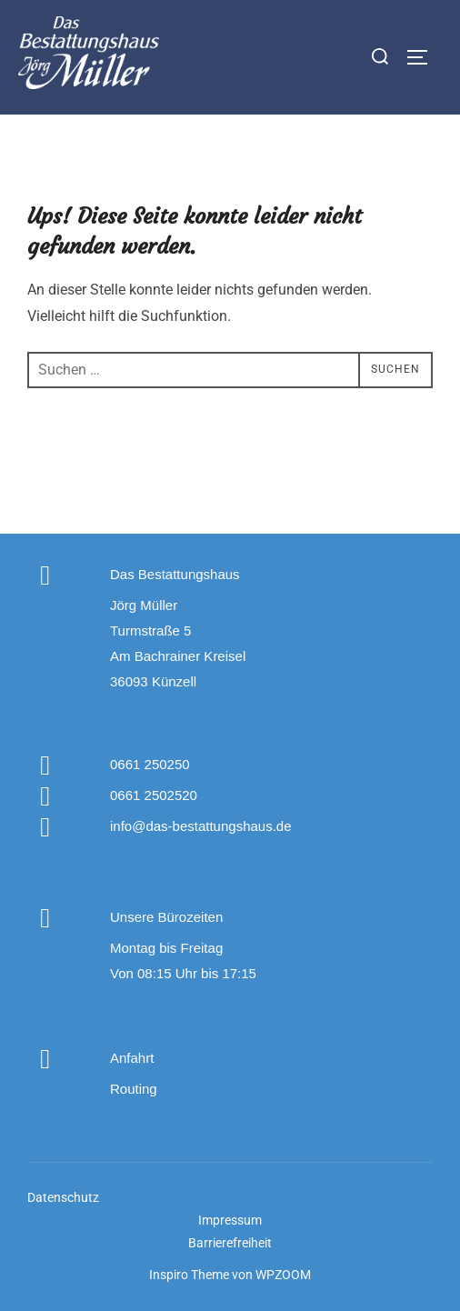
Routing (133, 1088)
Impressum (230, 1220)
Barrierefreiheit (230, 1243)
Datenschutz (63, 1197)
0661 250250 (150, 764)
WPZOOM (283, 1274)
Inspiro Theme (189, 1274)
